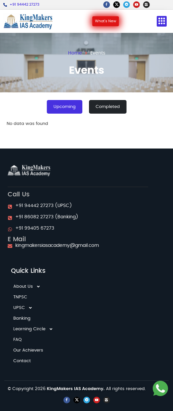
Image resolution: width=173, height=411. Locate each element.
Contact (22, 361)
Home (75, 53)
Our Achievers (28, 350)
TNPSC (20, 297)
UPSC (23, 308)
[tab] (64, 107)
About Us (27, 287)
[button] (162, 21)
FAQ (17, 340)
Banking (22, 318)
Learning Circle (33, 329)
